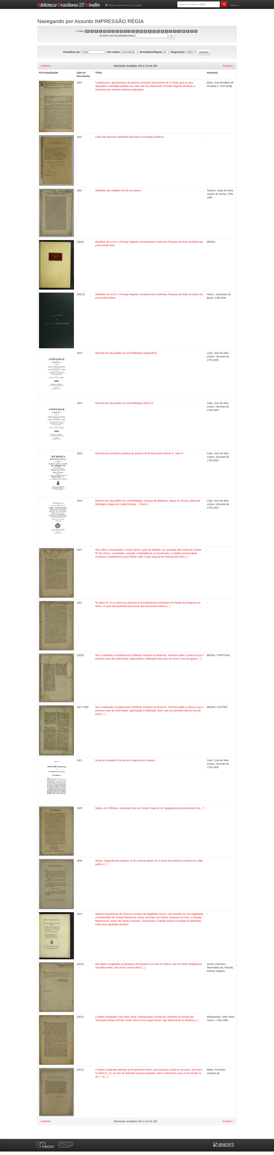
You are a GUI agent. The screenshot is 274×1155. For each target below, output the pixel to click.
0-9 (87, 31)
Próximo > (228, 65)
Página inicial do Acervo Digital (123, 5)
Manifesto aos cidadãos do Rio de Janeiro (118, 190)
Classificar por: (72, 52)
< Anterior (45, 65)
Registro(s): (178, 52)
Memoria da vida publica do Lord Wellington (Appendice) (126, 353)
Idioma (234, 5)
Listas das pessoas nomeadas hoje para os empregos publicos (129, 136)
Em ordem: (113, 52)
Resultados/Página (151, 52)
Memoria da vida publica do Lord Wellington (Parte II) (124, 403)
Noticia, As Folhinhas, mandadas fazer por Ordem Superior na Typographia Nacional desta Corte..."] (149, 808)
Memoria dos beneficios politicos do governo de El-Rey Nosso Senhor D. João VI (139, 453)
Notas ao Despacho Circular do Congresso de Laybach (125, 760)
